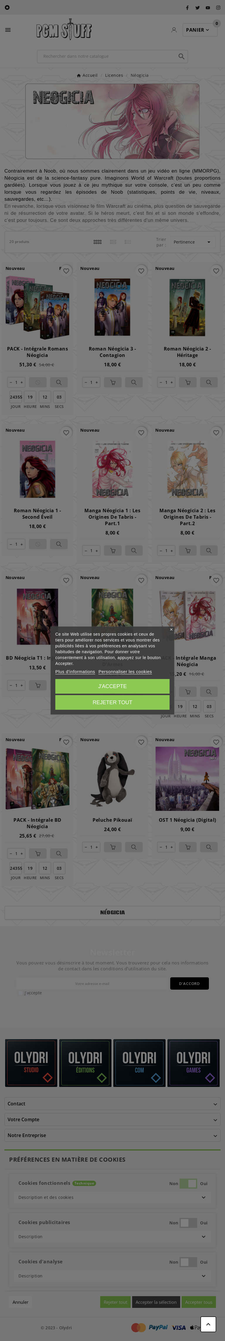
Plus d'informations (75, 671)
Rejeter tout (112, 702)
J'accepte (112, 686)
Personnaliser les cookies (125, 671)
